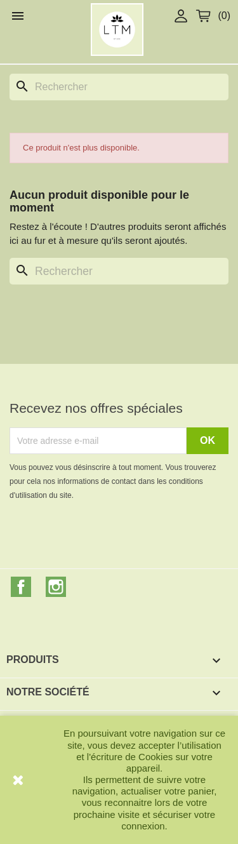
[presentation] (115, 537)
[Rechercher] (119, 87)
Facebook (21, 587)
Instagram (56, 587)
